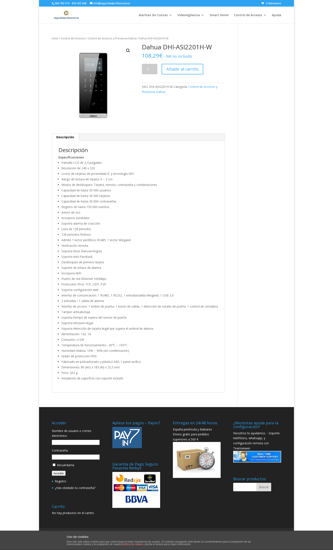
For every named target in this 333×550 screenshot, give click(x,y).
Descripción (65, 137)
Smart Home (219, 15)
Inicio (55, 38)
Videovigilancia (189, 15)
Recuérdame (65, 465)
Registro (60, 481)
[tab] (65, 137)
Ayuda (276, 15)
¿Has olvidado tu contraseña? (75, 488)
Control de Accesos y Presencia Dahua (112, 38)
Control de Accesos (248, 15)
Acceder (59, 473)
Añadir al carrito (182, 69)
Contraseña (60, 450)
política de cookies (132, 544)
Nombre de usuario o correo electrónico (71, 433)
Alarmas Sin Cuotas (153, 15)
